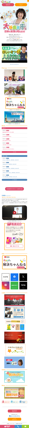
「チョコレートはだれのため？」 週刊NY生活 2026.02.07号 (11, 168)
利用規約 (8, 423)
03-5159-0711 (15, 416)
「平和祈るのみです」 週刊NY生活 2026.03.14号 (9, 164)
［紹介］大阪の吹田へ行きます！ (7, 140)
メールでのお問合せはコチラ (14, 419)
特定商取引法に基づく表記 (19, 423)
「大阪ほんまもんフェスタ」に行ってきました (8, 148)
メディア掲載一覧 (14, 179)
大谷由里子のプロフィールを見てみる (14, 189)
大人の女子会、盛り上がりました (7, 136)
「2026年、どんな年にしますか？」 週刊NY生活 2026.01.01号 (11, 172)
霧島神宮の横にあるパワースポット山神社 (8, 132)
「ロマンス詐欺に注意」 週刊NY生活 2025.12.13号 (10, 176)
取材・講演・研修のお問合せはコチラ (8, 4)
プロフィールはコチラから (21, 4)
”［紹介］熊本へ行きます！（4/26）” (7, 144)
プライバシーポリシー (12, 423)
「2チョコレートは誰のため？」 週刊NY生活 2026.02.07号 (11, 159)
